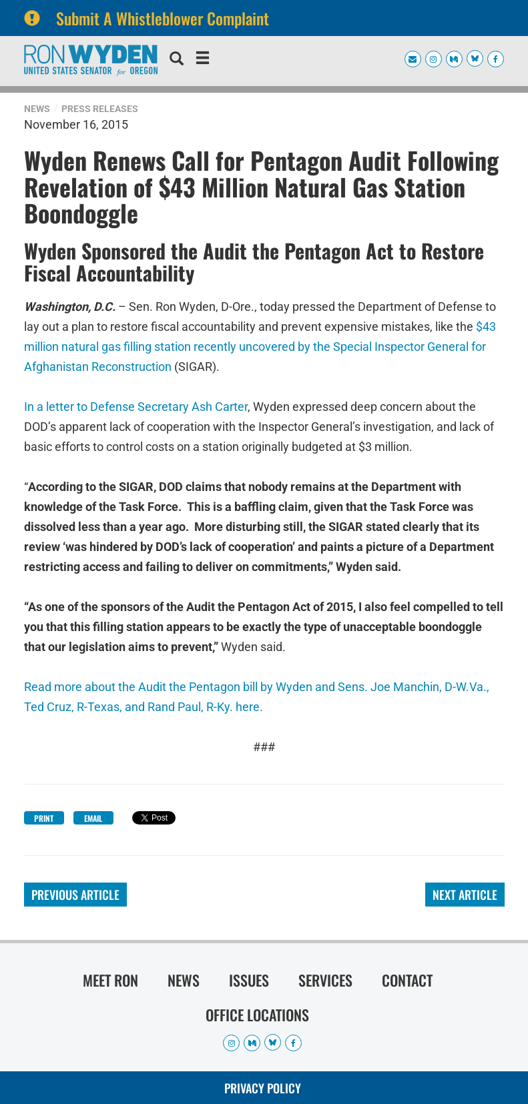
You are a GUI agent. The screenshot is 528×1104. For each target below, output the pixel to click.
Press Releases (99, 108)
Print (43, 818)
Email (93, 818)
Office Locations (257, 1014)
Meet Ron (110, 980)
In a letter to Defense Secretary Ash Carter (136, 407)
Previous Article (75, 894)
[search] (177, 60)
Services (325, 980)
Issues (249, 980)
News (37, 108)
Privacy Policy (262, 1088)
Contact (407, 980)
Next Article (465, 894)
